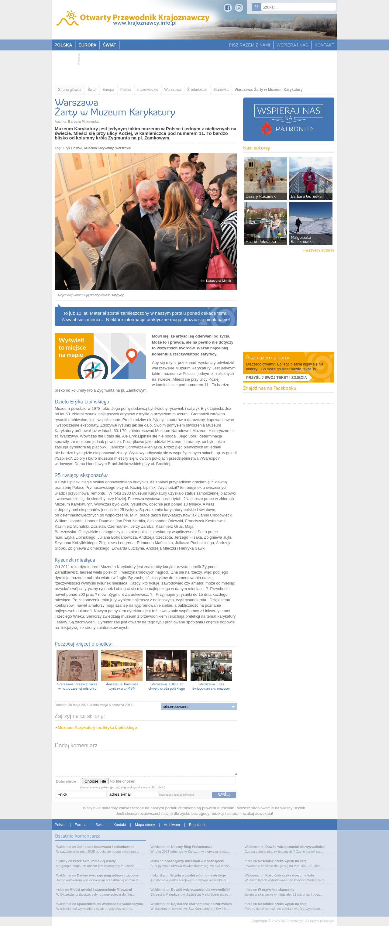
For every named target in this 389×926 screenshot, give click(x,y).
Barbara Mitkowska (83, 121)
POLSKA (63, 45)
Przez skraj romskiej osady (94, 861)
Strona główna (69, 89)
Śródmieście (197, 89)
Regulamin (197, 825)
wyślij (224, 794)
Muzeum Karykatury (98, 148)
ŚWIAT (109, 45)
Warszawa (172, 89)
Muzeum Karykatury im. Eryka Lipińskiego (97, 727)
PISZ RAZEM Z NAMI (249, 45)
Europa (108, 89)
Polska (125, 89)
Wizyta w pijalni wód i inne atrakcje (198, 875)
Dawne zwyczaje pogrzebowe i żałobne (108, 875)
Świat (92, 89)
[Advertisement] (191, 65)
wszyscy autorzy (319, 250)
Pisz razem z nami (267, 357)
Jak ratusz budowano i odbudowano (105, 847)
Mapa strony (145, 825)
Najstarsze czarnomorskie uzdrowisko (201, 904)
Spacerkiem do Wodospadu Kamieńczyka (110, 904)
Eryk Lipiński (73, 148)
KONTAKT (324, 45)
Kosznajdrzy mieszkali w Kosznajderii (194, 861)
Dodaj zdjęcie (66, 781)
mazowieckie (147, 89)
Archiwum (172, 825)
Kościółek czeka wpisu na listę (282, 861)
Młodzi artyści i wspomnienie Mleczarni (101, 889)
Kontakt (120, 825)
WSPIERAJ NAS (292, 45)
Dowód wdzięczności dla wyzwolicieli (200, 889)
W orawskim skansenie (276, 889)
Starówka (221, 89)
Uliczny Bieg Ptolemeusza (191, 847)
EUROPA (87, 45)
